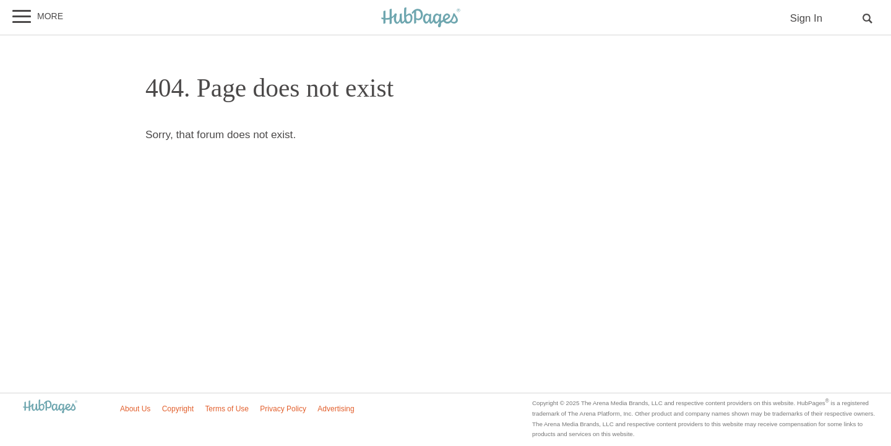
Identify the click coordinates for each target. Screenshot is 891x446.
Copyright (178, 408)
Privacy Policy (283, 408)
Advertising (335, 408)
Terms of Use (227, 408)
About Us (135, 408)
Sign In (806, 18)
